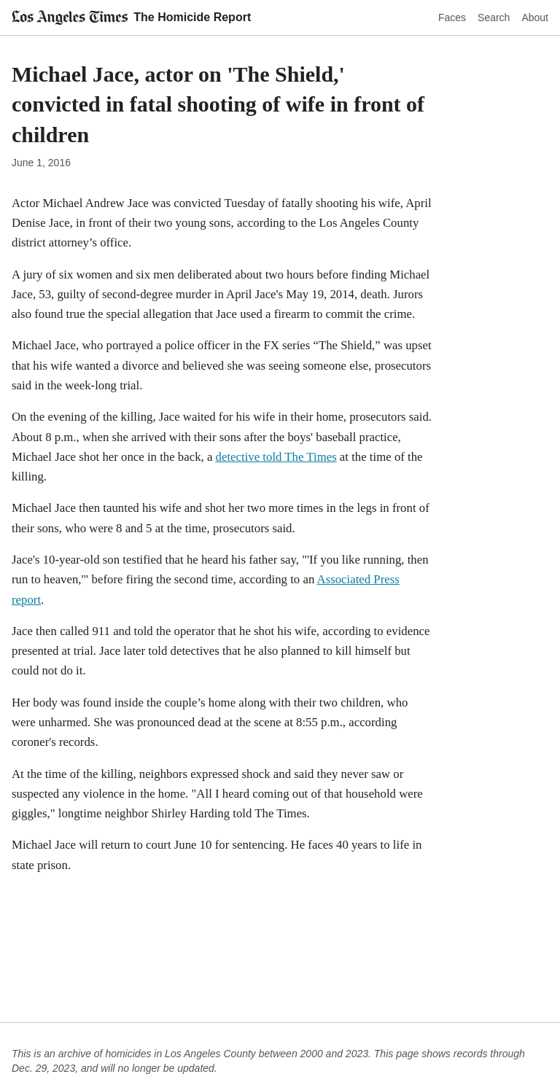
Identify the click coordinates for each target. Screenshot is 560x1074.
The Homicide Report (192, 17)
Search (494, 17)
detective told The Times (276, 457)
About (534, 17)
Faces (452, 17)
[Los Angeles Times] (70, 17)
